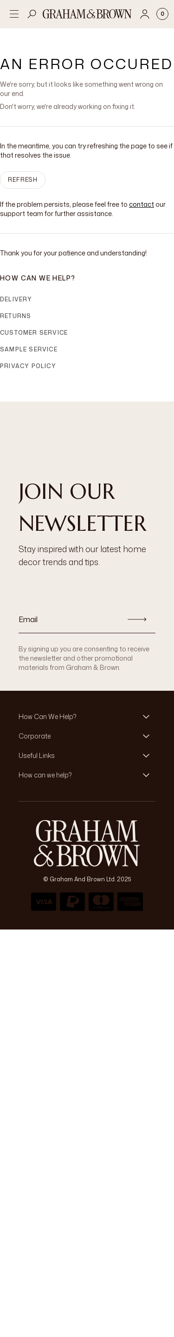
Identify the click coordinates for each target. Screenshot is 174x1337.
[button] (87, 716)
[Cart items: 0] (162, 14)
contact (141, 204)
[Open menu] (14, 14)
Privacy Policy (28, 366)
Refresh (23, 180)
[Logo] (87, 14)
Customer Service (34, 333)
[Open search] (32, 14)
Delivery (16, 299)
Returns (15, 316)
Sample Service (29, 349)
